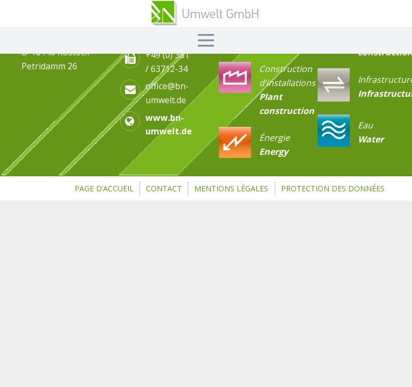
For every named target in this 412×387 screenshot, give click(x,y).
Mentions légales (231, 188)
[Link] (206, 13)
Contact (164, 188)
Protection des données (333, 188)
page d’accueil (104, 188)
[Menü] (206, 40)
